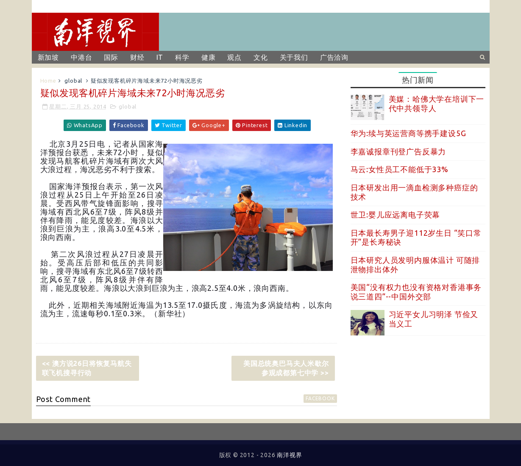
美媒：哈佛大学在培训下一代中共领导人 (437, 103)
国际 (111, 57)
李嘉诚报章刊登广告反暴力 (398, 151)
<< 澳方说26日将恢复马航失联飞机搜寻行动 (87, 368)
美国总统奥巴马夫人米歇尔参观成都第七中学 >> (286, 368)
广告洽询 (334, 57)
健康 (208, 57)
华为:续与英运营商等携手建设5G (408, 133)
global (73, 81)
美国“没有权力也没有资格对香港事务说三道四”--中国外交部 (416, 292)
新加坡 (48, 57)
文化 (261, 57)
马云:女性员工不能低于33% (400, 169)
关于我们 (294, 57)
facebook (320, 398)
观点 (234, 57)
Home (48, 81)
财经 (137, 57)
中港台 (81, 57)
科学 (182, 57)
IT (160, 57)
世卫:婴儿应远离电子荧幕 (395, 214)
